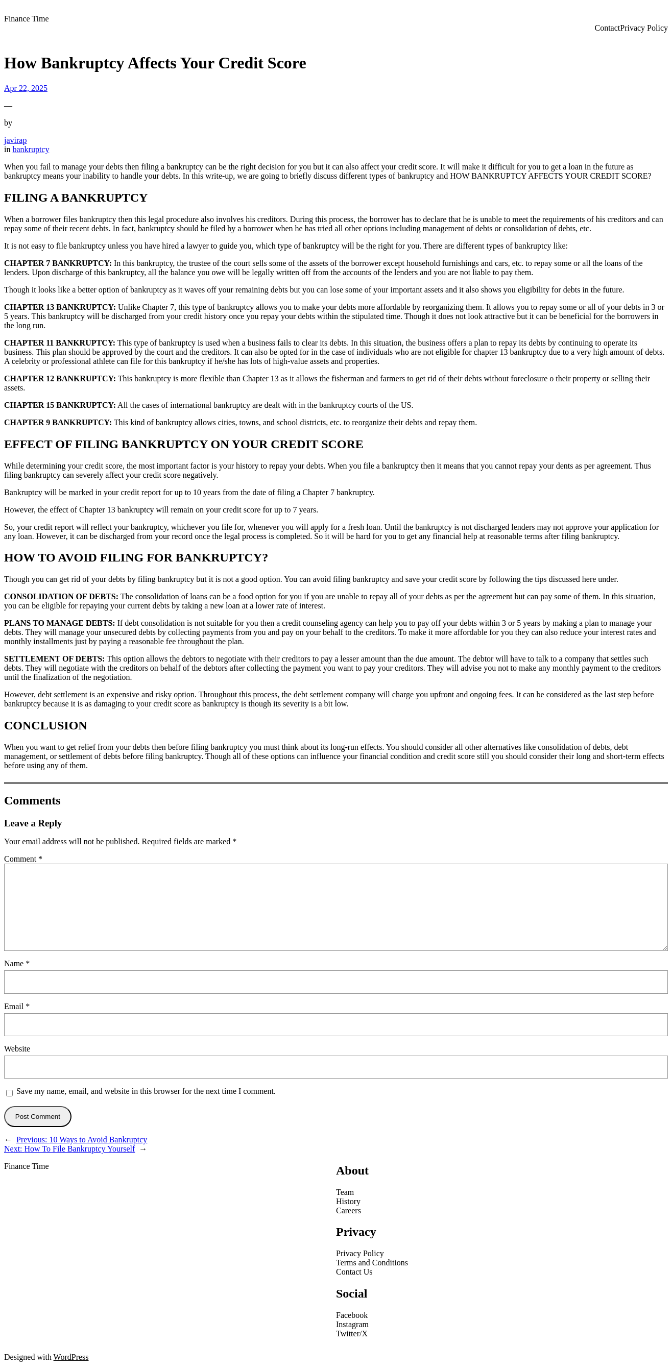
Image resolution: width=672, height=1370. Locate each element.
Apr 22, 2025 (25, 88)
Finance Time (26, 18)
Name (17, 963)
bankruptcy (30, 149)
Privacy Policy (644, 27)
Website (17, 1048)
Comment (23, 858)
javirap (15, 140)
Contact (607, 27)
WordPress (71, 1357)
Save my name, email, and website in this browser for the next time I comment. (146, 1091)
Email (17, 1006)
